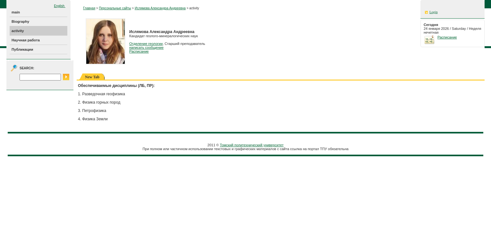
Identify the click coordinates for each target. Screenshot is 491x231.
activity (18, 31)
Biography (20, 21)
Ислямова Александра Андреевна (160, 8)
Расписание (139, 51)
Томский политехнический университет (252, 145)
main (16, 12)
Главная (89, 8)
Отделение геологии (146, 44)
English (59, 6)
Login (433, 12)
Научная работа (26, 40)
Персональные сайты (115, 8)
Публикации (22, 49)
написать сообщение (146, 47)
